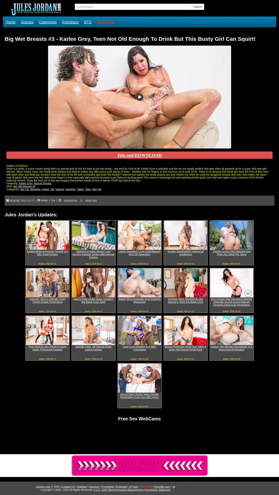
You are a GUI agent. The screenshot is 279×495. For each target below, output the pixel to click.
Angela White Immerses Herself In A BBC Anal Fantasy (47, 253)
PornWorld (108, 486)
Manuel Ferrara (42, 183)
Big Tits (24, 189)
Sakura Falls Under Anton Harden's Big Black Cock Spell (93, 300)
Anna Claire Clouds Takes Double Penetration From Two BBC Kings (139, 396)
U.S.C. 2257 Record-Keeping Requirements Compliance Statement (131, 489)
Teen (88, 189)
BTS (87, 22)
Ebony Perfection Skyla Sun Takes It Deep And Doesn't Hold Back (185, 348)
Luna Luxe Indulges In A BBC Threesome (139, 348)
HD (52, 189)
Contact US (68, 486)
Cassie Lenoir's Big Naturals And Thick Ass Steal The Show (231, 253)
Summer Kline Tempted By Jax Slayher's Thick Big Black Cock (185, 300)
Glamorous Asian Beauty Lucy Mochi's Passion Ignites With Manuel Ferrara (94, 254)
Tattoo (80, 189)
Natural (59, 189)
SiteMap (81, 486)
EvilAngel (121, 486)
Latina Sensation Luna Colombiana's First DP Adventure (140, 253)
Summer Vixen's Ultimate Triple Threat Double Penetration (47, 300)
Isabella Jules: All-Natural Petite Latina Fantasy (93, 348)
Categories (48, 22)
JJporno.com (43, 486)
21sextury (94, 486)
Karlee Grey (25, 183)
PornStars (70, 22)
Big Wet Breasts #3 (24, 186)
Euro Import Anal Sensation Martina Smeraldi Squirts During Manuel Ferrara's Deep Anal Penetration (231, 302)
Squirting (70, 189)
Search (198, 6)
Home (10, 22)
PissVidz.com (162, 486)
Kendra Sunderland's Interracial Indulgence (186, 253)
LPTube (133, 486)
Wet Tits (96, 189)
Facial (45, 189)
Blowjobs (35, 189)
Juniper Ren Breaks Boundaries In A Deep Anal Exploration (231, 348)
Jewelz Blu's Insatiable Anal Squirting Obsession (139, 300)
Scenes (27, 22)
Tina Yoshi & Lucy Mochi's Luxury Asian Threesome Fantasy (47, 348)
